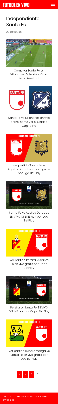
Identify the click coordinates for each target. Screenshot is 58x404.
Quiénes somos (24, 396)
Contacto (7, 396)
